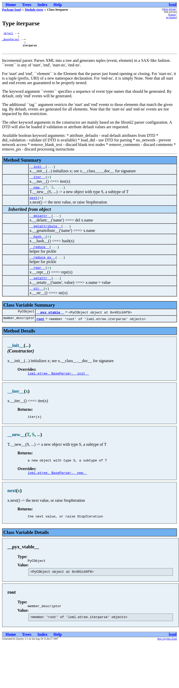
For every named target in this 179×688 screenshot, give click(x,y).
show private (169, 9)
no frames (171, 17)
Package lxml (11, 9)
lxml (172, 5)
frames (172, 14)
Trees (26, 5)
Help (57, 5)
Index (42, 5)
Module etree (34, 9)
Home (11, 5)
